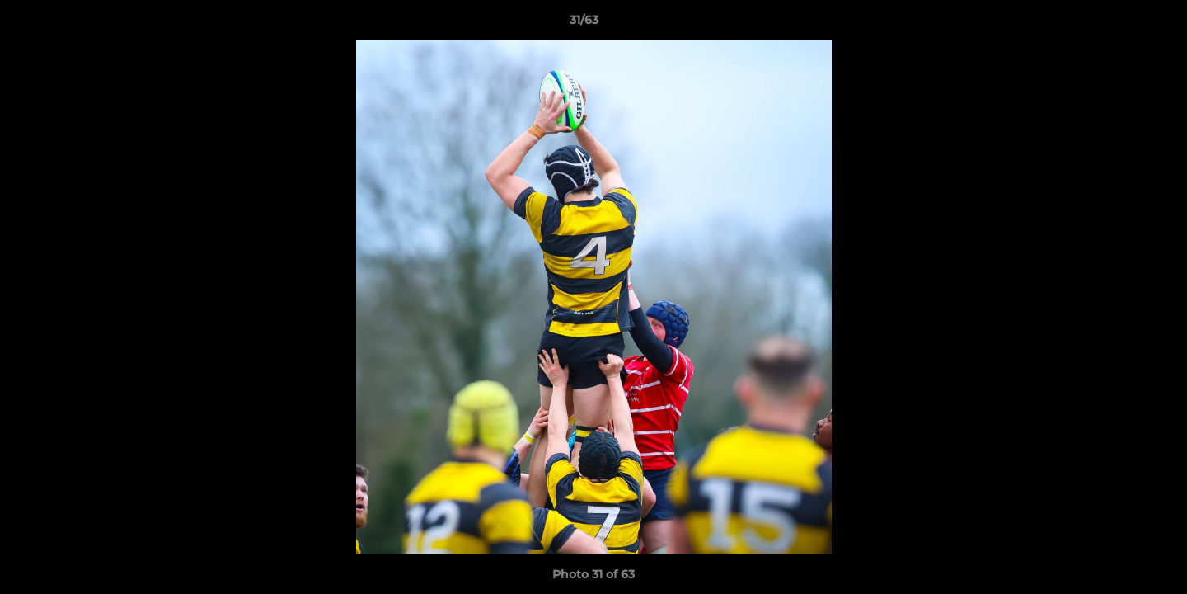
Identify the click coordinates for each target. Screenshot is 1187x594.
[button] (1118, 23)
